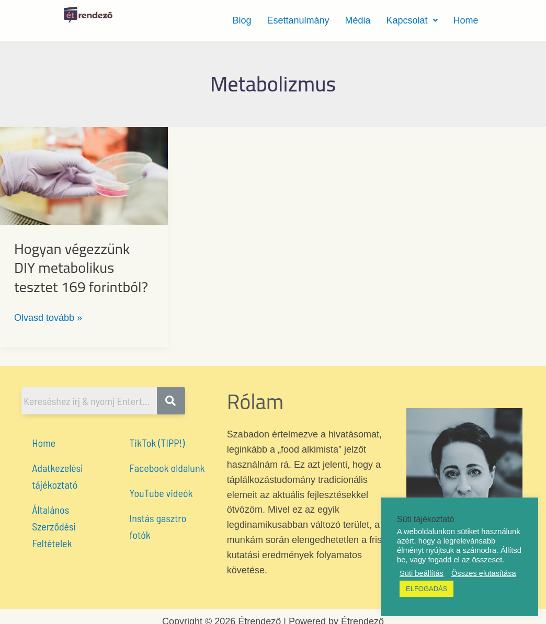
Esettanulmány (298, 20)
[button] (412, 20)
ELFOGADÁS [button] (426, 589)
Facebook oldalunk (167, 467)
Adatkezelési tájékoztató (57, 476)
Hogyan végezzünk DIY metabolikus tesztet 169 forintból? (81, 268)
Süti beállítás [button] (421, 573)
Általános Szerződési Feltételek (54, 526)
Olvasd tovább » (48, 316)
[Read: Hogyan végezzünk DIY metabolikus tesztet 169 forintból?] (84, 175)
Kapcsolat (412, 20)
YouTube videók (161, 493)
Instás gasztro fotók (158, 526)
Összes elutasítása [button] (483, 573)
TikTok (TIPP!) (157, 442)
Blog (241, 20)
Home (466, 20)
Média (357, 20)
